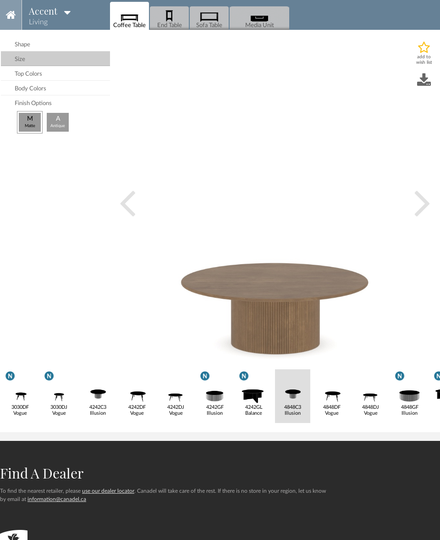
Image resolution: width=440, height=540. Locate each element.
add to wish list (424, 60)
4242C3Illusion (98, 393)
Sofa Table (209, 18)
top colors (28, 74)
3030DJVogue (59, 392)
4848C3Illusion (292, 393)
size (20, 59)
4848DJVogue (370, 393)
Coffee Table (129, 18)
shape (22, 45)
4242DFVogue (137, 393)
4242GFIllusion (215, 392)
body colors (30, 89)
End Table (169, 18)
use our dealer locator (108, 491)
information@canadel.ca (57, 499)
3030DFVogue (20, 392)
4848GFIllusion (409, 392)
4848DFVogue (331, 393)
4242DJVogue (176, 393)
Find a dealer (41, 473)
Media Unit (259, 18)
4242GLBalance (253, 392)
